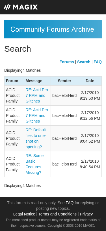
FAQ (70, 203)
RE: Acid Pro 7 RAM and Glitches (36, 95)
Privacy (86, 214)
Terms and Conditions (57, 214)
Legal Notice (24, 214)
